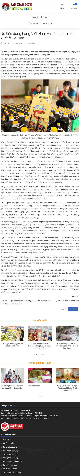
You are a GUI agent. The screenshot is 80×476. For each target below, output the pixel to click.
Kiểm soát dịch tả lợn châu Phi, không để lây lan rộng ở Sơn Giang (67, 346)
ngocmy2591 (19, 43)
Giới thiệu (6, 440)
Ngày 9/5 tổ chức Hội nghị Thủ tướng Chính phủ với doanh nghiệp (67, 388)
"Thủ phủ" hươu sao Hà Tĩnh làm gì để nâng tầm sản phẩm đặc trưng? (39, 346)
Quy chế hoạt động (10, 447)
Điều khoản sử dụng (10, 451)
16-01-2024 (6, 43)
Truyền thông (47, 24)
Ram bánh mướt (34, 386)
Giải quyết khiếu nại (10, 469)
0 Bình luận (31, 43)
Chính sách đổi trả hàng (12, 473)
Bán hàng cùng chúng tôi (12, 461)
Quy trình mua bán (10, 465)
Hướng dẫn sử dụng (10, 458)
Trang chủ (34, 23)
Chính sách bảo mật (10, 455)
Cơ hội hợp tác (8, 443)
